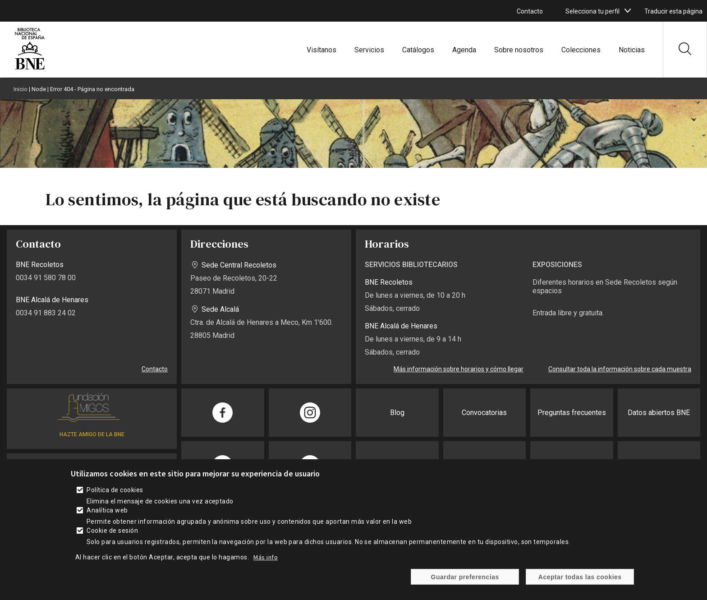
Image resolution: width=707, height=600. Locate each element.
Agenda (464, 50)
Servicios (369, 50)
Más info (265, 557)
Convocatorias (484, 412)
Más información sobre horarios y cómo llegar (458, 369)
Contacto (530, 11)
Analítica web (107, 510)
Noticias (632, 50)
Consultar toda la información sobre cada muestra (619, 369)
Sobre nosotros (518, 50)
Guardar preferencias (465, 577)
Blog (397, 412)
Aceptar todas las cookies (580, 577)
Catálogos (418, 50)
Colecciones (581, 50)
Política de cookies (115, 490)
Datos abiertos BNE (659, 412)
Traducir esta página (673, 11)
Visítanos (321, 50)
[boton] (627, 11)
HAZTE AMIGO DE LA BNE (92, 434)
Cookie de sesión (112, 530)
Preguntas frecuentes (571, 412)
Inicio (21, 89)
